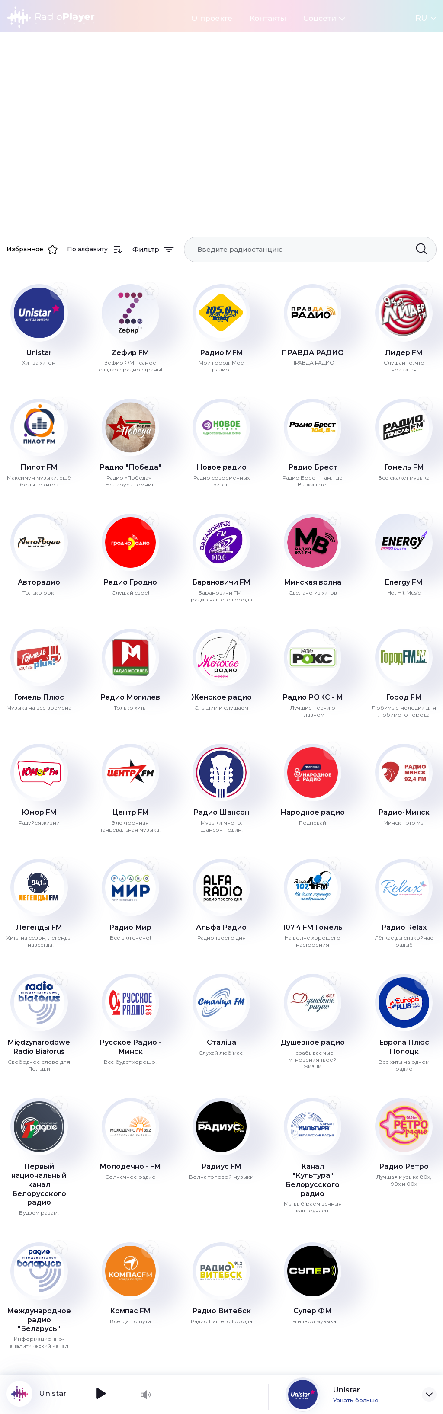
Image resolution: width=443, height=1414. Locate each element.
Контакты (268, 18)
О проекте (211, 18)
